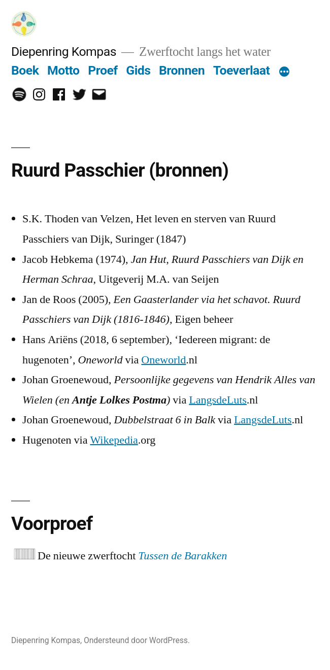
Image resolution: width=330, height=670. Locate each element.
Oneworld (163, 360)
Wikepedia (114, 440)
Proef (102, 70)
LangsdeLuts (218, 400)
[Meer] (284, 72)
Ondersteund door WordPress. (137, 640)
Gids (138, 70)
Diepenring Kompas (63, 51)
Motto (63, 70)
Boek (25, 70)
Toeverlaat (241, 70)
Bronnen (182, 70)
